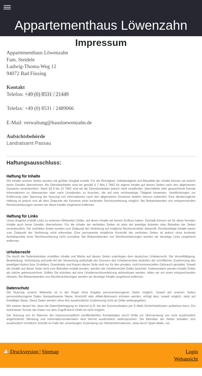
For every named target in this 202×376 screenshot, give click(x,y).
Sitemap (50, 351)
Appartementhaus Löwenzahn (101, 25)
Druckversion (22, 351)
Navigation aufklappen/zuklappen (101, 7)
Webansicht (186, 359)
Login (192, 351)
